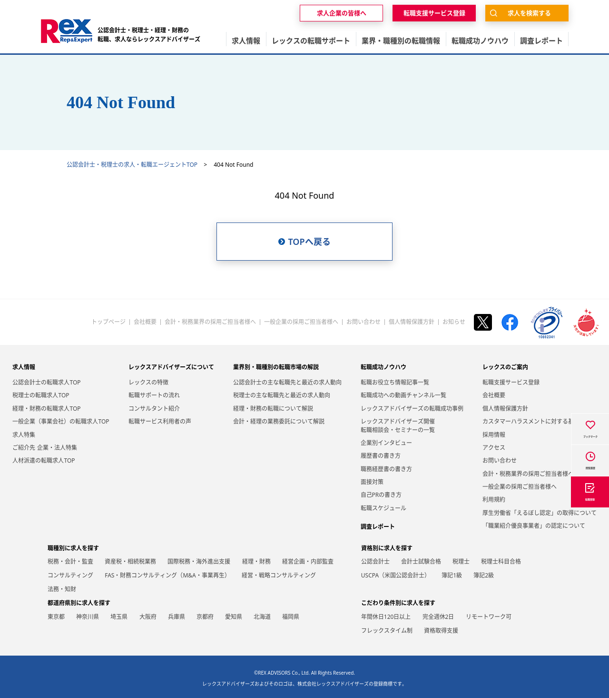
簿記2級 (483, 575)
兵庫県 (176, 617)
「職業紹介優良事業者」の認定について (533, 526)
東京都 (56, 617)
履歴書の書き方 (381, 456)
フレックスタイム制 (387, 631)
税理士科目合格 (501, 561)
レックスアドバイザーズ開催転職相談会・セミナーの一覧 (398, 425)
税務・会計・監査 (70, 561)
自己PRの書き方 (381, 495)
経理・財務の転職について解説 (273, 409)
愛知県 (233, 617)
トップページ (108, 322)
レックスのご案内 (505, 367)
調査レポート (378, 527)
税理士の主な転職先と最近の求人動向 (281, 395)
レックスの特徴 (148, 382)
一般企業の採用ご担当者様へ (301, 322)
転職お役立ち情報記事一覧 (395, 382)
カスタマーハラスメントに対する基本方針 (536, 421)
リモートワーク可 (488, 617)
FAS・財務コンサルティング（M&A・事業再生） (167, 575)
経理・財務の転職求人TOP (46, 409)
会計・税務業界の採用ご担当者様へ (210, 322)
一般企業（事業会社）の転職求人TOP (60, 421)
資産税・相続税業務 (130, 561)
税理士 (461, 561)
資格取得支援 (441, 631)
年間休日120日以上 (386, 617)
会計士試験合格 (421, 561)
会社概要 (145, 322)
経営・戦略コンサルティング (279, 575)
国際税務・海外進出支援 (198, 561)
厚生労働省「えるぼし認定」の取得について (539, 513)
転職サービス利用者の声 (159, 421)
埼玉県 (119, 617)
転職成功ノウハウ (383, 367)
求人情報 (23, 367)
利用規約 (493, 500)
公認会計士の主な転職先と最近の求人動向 (287, 382)
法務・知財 (62, 589)
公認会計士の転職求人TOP (46, 382)
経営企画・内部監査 (308, 561)
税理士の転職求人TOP (40, 395)
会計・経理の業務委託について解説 (278, 421)
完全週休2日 (438, 617)
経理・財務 (256, 561)
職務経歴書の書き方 (386, 469)
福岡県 (290, 617)
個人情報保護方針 (411, 322)
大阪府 (148, 617)
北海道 (262, 617)
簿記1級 (452, 575)
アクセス (493, 448)
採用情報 (493, 435)
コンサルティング (70, 575)
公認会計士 (375, 561)
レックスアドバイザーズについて (171, 367)
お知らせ (453, 322)
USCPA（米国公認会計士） (395, 575)
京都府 (205, 617)
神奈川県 (87, 617)
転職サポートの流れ (154, 395)
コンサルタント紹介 (154, 409)
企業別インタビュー (386, 443)
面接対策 (372, 482)
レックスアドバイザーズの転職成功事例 (412, 409)
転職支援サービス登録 (511, 382)
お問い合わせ (363, 322)
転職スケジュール (383, 508)
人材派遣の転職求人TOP (43, 460)
